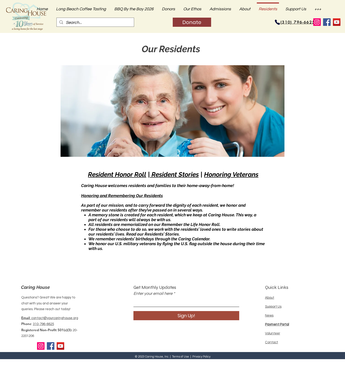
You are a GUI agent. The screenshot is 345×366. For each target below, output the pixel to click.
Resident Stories (174, 174)
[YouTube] (336, 22)
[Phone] (277, 22)
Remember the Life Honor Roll (191, 224)
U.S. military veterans (135, 243)
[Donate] (192, 22)
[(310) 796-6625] (297, 22)
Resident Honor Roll (117, 174)
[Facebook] (327, 22)
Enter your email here (152, 294)
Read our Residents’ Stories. (153, 234)
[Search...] (95, 22)
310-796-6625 (43, 324)
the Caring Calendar (190, 238)
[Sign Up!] (186, 315)
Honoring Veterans (231, 174)
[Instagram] (317, 22)
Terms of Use (180, 356)
